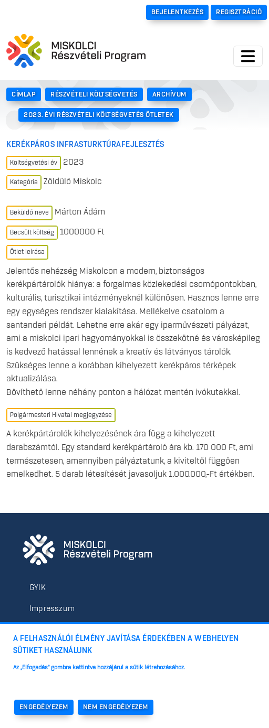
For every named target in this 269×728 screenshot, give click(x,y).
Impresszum (52, 609)
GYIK (37, 588)
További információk (47, 682)
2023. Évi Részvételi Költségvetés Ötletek (99, 115)
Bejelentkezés (177, 12)
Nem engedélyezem (115, 707)
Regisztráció (239, 12)
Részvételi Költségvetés (94, 94)
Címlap (24, 94)
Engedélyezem (43, 707)
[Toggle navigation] (248, 56)
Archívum (169, 94)
